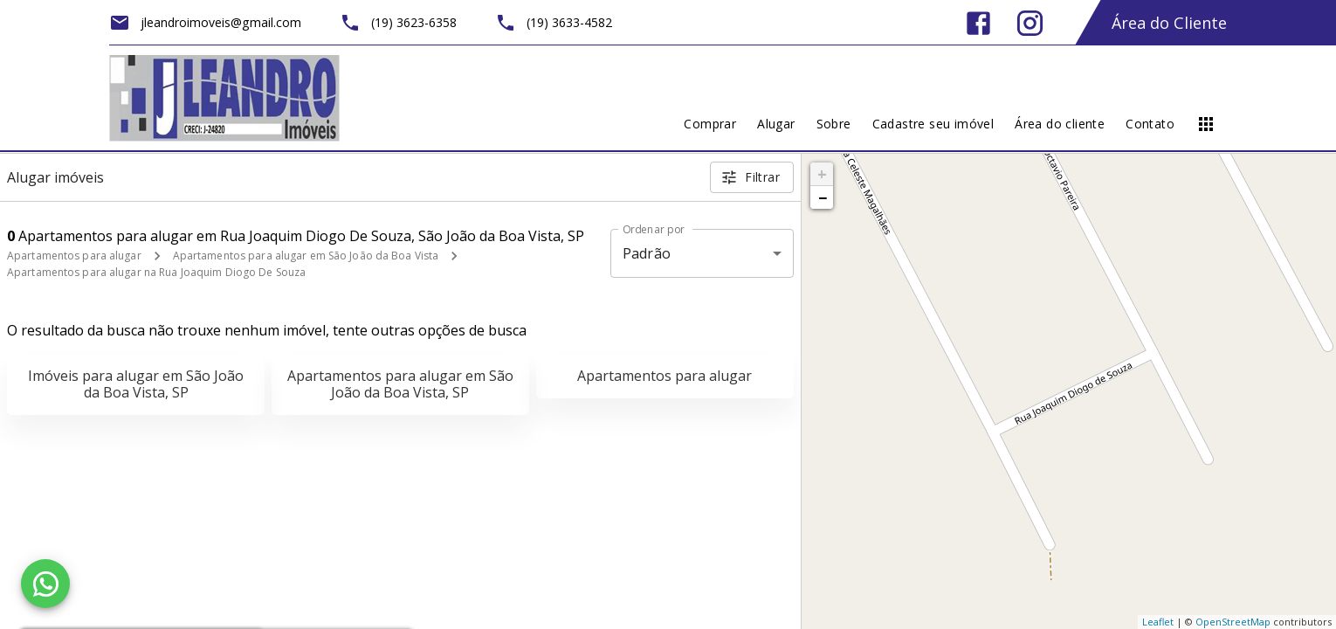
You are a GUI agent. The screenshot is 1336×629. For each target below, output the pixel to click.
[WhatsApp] (45, 583)
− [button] (822, 197)
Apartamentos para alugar (74, 255)
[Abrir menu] (1206, 124)
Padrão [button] (647, 253)
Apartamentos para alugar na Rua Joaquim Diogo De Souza (156, 272)
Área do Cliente (1169, 22)
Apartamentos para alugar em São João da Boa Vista (306, 255)
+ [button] (822, 173)
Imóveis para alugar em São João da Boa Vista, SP (136, 384)
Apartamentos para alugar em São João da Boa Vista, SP (400, 384)
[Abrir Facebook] (978, 23)
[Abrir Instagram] (1030, 23)
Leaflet (1158, 621)
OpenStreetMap (1233, 621)
